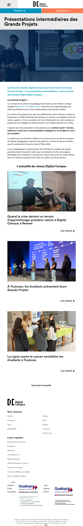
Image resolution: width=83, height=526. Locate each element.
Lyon (9, 425)
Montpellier (11, 429)
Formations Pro (13, 455)
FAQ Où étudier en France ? (18, 463)
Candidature (63, 10)
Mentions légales (42, 523)
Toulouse (46, 429)
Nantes (45, 416)
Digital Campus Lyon (39, 87)
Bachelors (11, 446)
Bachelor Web (24, 106)
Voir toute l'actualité (41, 385)
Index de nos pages (15, 467)
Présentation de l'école (16, 442)
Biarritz (10, 416)
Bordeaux (11, 420)
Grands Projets (18, 94)
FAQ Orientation (13, 459)
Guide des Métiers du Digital (18, 472)
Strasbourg (47, 433)
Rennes (45, 425)
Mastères (37, 106)
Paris (45, 420)
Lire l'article (68, 230)
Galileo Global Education (35, 521)
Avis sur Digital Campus (16, 476)
